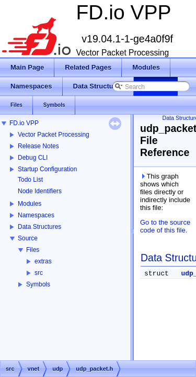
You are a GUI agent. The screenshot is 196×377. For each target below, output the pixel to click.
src (38, 272)
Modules (29, 203)
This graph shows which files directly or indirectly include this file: (165, 192)
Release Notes (38, 146)
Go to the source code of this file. (165, 226)
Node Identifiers (40, 191)
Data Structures (39, 226)
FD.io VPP (24, 123)
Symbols (38, 284)
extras (43, 261)
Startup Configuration (47, 169)
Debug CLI (33, 157)
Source (28, 238)
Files (32, 249)
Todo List (30, 179)
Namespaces (36, 215)
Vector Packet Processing (53, 134)
